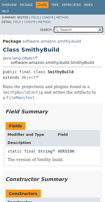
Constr (47, 17)
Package (26, 4)
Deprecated (71, 4)
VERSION (66, 151)
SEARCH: (46, 29)
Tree (55, 4)
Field (35, 17)
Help (5, 11)
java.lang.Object (19, 58)
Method (62, 17)
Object (29, 77)
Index (88, 4)
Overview (9, 4)
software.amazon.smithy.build (51, 41)
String (45, 151)
